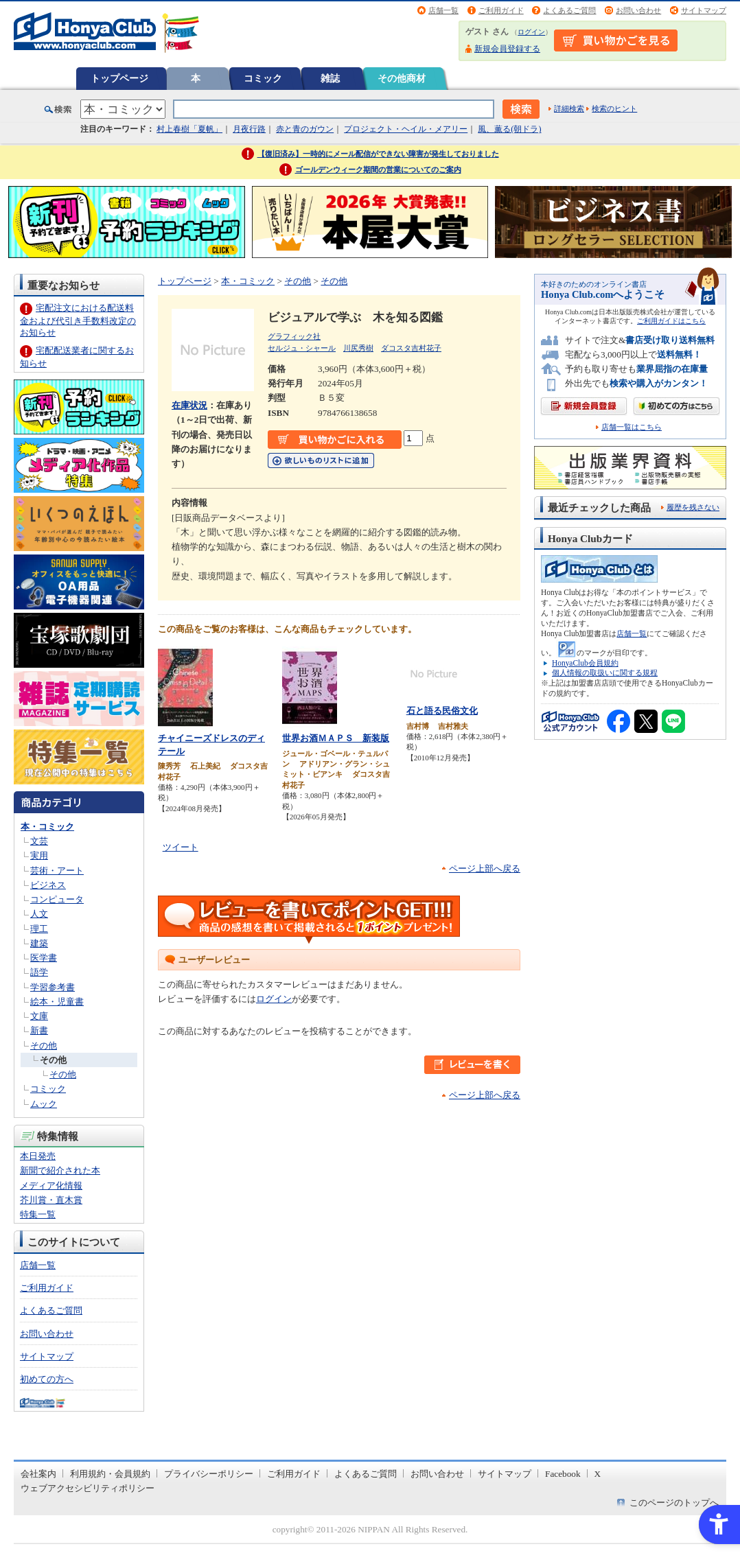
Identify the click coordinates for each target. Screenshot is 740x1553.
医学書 (43, 958)
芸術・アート (57, 870)
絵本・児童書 (57, 1001)
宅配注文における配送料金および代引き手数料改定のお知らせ (78, 320)
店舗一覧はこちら (631, 427)
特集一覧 (38, 1214)
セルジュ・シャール (302, 348)
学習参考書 (52, 987)
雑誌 (330, 78)
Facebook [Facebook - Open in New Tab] (563, 1474)
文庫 (39, 1016)
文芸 (39, 841)
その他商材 (402, 78)
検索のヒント (614, 108)
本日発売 (38, 1156)
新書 (39, 1030)
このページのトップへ (674, 1502)
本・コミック (47, 826)
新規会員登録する (507, 49)
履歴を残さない (693, 507)
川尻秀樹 (358, 348)
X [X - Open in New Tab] (597, 1474)
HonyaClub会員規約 (585, 663)
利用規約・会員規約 (110, 1474)
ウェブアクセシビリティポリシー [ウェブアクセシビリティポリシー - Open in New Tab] (87, 1488)
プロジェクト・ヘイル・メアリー (405, 129)
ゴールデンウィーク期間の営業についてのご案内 (378, 169)
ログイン (531, 32)
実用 (39, 855)
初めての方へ (46, 1379)
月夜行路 (249, 129)
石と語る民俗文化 (442, 710)
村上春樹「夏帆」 (189, 129)
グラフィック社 (294, 336)
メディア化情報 (51, 1185)
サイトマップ (703, 10)
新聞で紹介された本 (60, 1170)
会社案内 (38, 1474)
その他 (43, 1045)
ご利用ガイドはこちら (671, 321)
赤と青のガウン (305, 129)
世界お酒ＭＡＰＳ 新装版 (335, 738)
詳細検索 (569, 108)
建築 (39, 943)
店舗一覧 (443, 10)
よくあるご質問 (569, 10)
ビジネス (48, 885)
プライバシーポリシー (208, 1474)
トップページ (119, 78)
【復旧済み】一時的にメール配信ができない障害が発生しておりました (378, 154)
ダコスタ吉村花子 (411, 348)
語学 (39, 972)
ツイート (180, 847)
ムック (43, 1104)
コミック (263, 78)
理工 (39, 929)
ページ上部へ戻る (484, 868)
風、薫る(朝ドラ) (509, 129)
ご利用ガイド (501, 10)
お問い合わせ (638, 10)
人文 (39, 914)
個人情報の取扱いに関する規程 (605, 672)
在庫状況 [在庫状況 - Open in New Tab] (189, 405)
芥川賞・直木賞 (51, 1200)
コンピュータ (57, 899)
